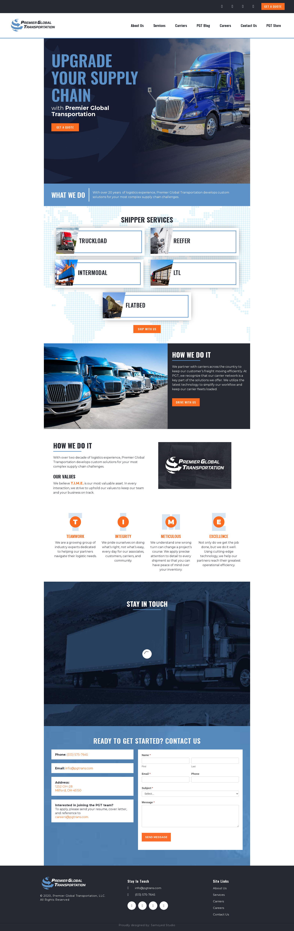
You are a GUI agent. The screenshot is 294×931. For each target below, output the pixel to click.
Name (146, 755)
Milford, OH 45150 (68, 790)
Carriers (181, 25)
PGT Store (273, 25)
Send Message (156, 837)
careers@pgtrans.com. (72, 817)
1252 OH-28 (64, 786)
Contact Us (249, 25)
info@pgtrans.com (79, 768)
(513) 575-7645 (77, 754)
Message (148, 802)
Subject (147, 788)
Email (146, 773)
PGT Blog (203, 25)
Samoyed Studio (163, 925)
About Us (137, 25)
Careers (225, 25)
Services (159, 25)
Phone (195, 773)
